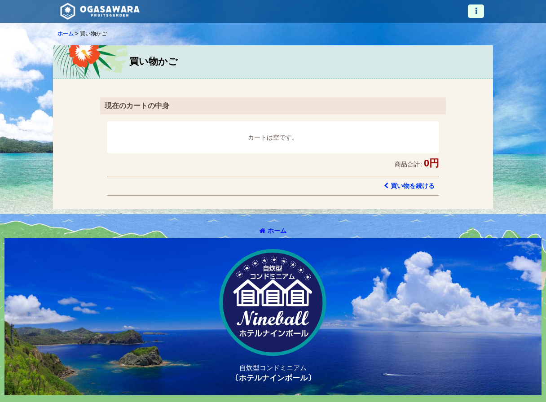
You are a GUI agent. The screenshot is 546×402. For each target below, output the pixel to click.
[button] (476, 11)
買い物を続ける (409, 185)
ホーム (273, 230)
